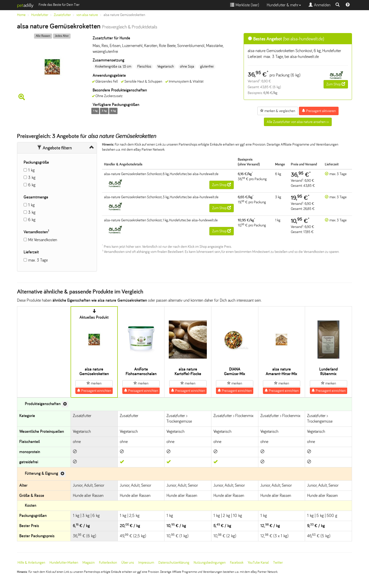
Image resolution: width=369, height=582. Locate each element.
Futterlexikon (108, 562)
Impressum (146, 562)
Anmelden (319, 5)
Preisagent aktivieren (319, 111)
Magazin (88, 562)
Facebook (236, 562)
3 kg (32, 177)
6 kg (32, 185)
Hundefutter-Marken (63, 562)
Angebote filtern (54, 147)
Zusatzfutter (62, 15)
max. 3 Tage (38, 260)
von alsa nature (87, 15)
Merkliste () (244, 5)
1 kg (31, 170)
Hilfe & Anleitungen (31, 562)
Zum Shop (335, 84)
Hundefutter (39, 15)
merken (94, 383)
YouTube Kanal (258, 562)
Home (21, 15)
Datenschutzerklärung (173, 562)
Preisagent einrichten (94, 391)
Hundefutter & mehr (284, 5)
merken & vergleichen (277, 111)
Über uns (127, 562)
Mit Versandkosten (42, 240)
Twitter (278, 562)
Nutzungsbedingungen (210, 562)
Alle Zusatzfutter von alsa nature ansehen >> (298, 122)
